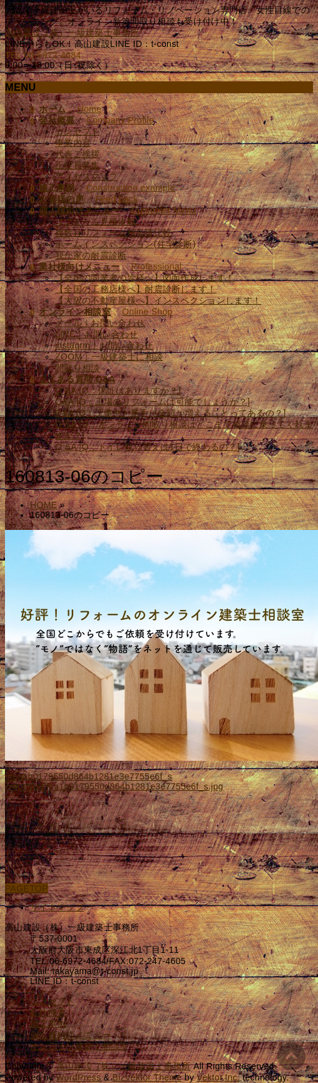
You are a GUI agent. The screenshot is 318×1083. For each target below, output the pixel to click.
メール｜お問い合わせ (100, 323)
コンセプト (77, 131)
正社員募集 (77, 165)
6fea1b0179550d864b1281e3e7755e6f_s (88, 776)
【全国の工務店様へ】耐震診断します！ (136, 289)
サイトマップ (57, 907)
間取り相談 (77, 368)
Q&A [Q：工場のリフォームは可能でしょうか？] (152, 402)
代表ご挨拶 (77, 154)
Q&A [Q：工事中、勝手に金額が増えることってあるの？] (170, 413)
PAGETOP (26, 888)
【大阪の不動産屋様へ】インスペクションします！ (158, 300)
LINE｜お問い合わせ (96, 334)
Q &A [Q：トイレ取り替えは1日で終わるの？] (147, 447)
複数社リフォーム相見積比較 (113, 233)
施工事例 (48, 1024)
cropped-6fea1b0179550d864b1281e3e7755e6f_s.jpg (114, 786)
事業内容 (73, 143)
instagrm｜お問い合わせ (104, 345)
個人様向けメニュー (70, 1035)
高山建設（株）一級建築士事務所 (72, 33)
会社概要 (48, 1012)
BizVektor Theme (147, 1077)
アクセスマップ (86, 176)
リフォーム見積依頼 (95, 221)
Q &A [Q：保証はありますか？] (118, 390)
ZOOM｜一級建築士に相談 (109, 357)
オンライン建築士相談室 (79, 1046)
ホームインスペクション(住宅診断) (125, 244)
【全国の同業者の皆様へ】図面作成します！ (144, 278)
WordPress (78, 1077)
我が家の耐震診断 (91, 255)
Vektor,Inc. (218, 1077)
